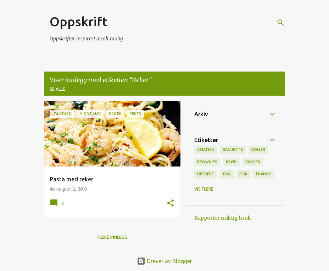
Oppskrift (78, 21)
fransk (263, 174)
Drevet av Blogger (164, 261)
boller (258, 149)
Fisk (243, 174)
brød (231, 162)
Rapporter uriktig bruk (222, 218)
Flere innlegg (112, 237)
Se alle (57, 89)
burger (252, 162)
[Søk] (281, 22)
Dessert (205, 174)
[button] (170, 203)
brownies (207, 162)
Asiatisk (205, 149)
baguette (233, 149)
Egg (227, 174)
